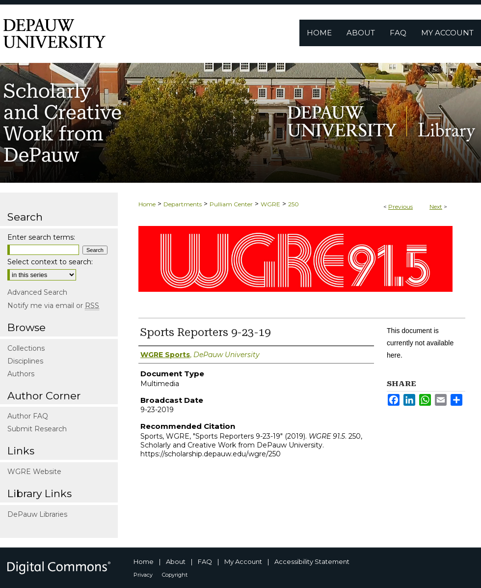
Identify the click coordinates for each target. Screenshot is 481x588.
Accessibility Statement (311, 561)
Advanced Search (37, 292)
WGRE (270, 204)
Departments (182, 204)
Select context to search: (50, 261)
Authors (20, 373)
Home (147, 204)
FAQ (205, 561)
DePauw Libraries (37, 514)
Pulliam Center (231, 204)
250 (293, 204)
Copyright (174, 574)
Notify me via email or (53, 305)
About (176, 561)
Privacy (143, 574)
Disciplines (25, 361)
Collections (26, 348)
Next (435, 206)
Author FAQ (27, 416)
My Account (243, 561)
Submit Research (37, 428)
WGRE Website (34, 471)
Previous (400, 206)
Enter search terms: (41, 237)
